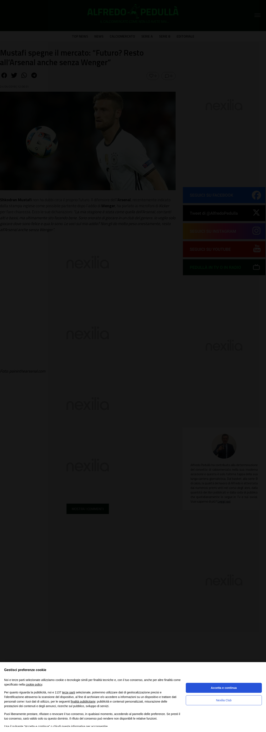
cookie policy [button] (34, 684)
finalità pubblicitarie (83, 701)
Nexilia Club (224, 700)
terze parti (68, 692)
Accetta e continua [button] (224, 687)
